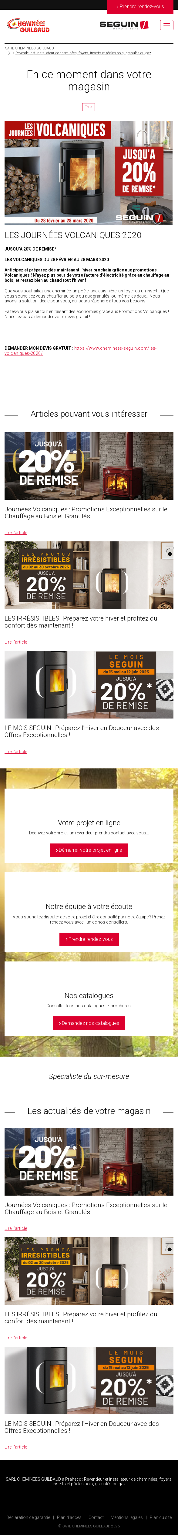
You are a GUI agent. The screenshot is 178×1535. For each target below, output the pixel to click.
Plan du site (161, 1517)
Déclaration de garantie (28, 1517)
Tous (88, 107)
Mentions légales (127, 1517)
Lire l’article (16, 532)
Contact (96, 1517)
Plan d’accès (69, 1517)
